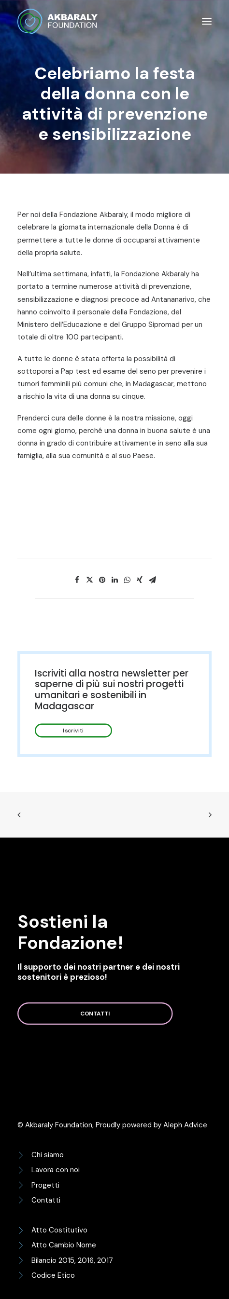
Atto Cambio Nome (63, 1245)
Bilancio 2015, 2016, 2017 (72, 1260)
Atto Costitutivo (59, 1230)
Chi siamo (47, 1155)
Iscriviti (73, 730)
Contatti (95, 1013)
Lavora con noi (55, 1170)
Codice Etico (53, 1275)
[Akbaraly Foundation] (57, 21)
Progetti (45, 1185)
